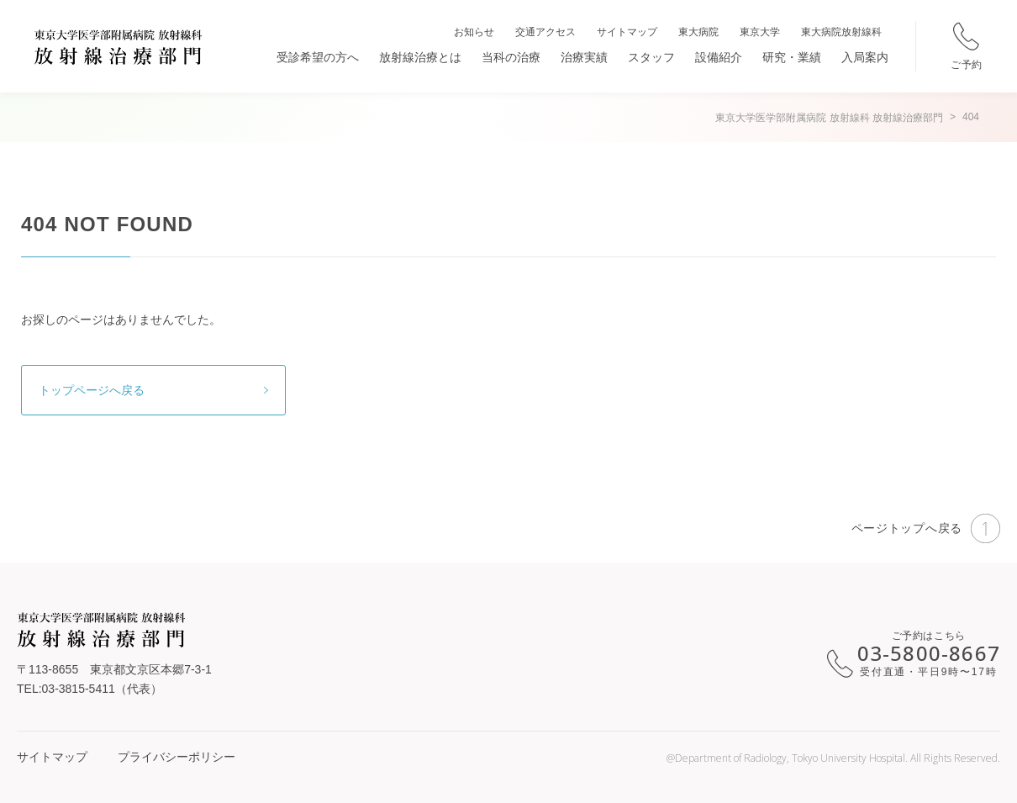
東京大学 (760, 32)
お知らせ (474, 32)
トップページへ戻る (92, 390)
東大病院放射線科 (841, 32)
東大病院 (698, 32)
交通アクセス (545, 32)
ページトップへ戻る (925, 528)
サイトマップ (627, 32)
